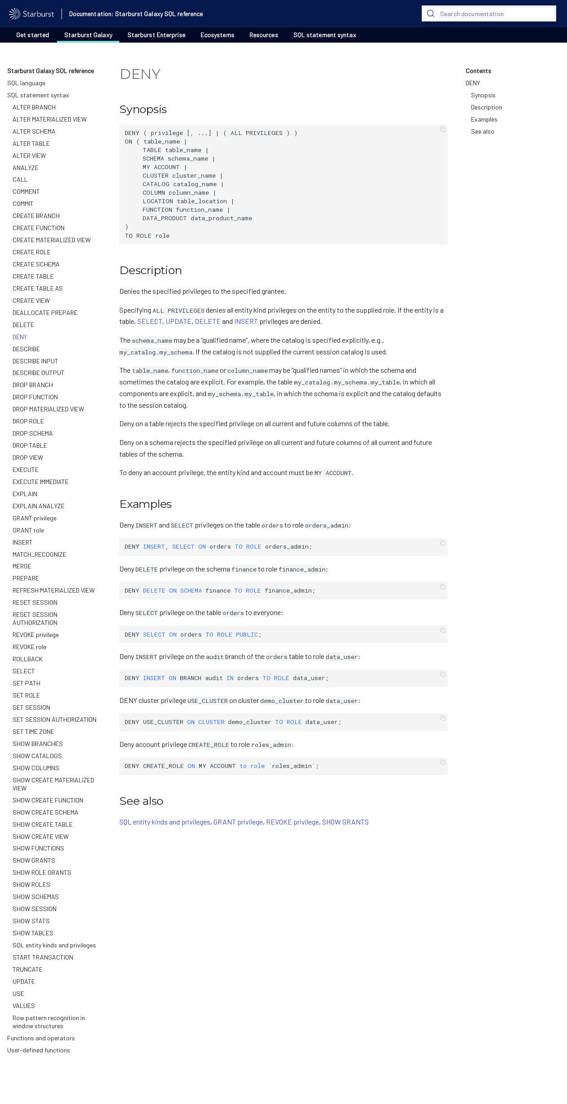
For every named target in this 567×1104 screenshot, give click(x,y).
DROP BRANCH (33, 384)
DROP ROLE (28, 421)
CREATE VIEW (31, 300)
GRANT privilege (35, 518)
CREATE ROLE (32, 252)
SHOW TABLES (33, 933)
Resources (263, 35)
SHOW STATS (31, 921)
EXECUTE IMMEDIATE (41, 481)
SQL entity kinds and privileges (54, 945)
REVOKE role (29, 646)
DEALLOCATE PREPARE (45, 312)
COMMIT (23, 203)
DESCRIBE (26, 349)
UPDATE (24, 981)
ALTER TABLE (31, 143)
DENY (20, 336)
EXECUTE (26, 469)
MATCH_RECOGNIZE (39, 554)
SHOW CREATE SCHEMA (46, 812)
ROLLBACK (28, 659)
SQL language (26, 83)
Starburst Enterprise (156, 35)
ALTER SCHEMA (34, 131)
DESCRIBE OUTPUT (39, 372)
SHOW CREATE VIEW (41, 836)
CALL (20, 179)
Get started (32, 35)
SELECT (24, 671)
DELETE (23, 324)
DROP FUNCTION (35, 397)
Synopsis (483, 95)
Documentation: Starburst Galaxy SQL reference (136, 13)
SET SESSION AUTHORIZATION (54, 719)
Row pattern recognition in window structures (49, 1022)
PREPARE (26, 578)
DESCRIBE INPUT (35, 361)
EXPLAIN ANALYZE (39, 506)
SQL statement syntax (324, 35)
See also (482, 131)
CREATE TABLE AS (38, 288)
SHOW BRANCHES (38, 743)
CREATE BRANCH (36, 215)
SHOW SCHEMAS (36, 896)
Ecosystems (217, 35)
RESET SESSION (35, 602)
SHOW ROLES (31, 884)
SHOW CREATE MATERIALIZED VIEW (53, 784)
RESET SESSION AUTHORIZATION (35, 618)
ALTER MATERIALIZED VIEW (50, 119)
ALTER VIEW (29, 155)
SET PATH (26, 683)
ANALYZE (26, 167)
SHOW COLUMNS (36, 768)
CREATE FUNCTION (39, 227)
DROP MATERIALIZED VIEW (48, 409)
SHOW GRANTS (34, 860)
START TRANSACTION (43, 957)
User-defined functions (38, 1050)
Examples (484, 119)
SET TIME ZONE (33, 731)
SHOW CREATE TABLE (43, 824)
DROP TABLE (30, 445)
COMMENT (26, 191)
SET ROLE (26, 695)
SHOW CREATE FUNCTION (48, 800)
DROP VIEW (28, 457)
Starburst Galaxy (88, 35)
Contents (478, 70)
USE (18, 993)
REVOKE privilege (36, 634)
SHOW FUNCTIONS (38, 848)
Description (486, 107)
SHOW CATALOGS (37, 755)
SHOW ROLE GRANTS (42, 872)
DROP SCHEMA (33, 433)
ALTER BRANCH (34, 107)
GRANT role (28, 530)
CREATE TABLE (33, 276)
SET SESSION (31, 707)
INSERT (23, 542)
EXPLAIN (25, 493)
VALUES (24, 1005)
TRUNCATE (28, 969)
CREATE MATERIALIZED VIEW (52, 240)
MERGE (22, 566)
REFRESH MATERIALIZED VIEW (54, 590)
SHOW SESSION (35, 908)
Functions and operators (41, 1038)
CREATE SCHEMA (36, 264)
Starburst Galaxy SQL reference (50, 70)
